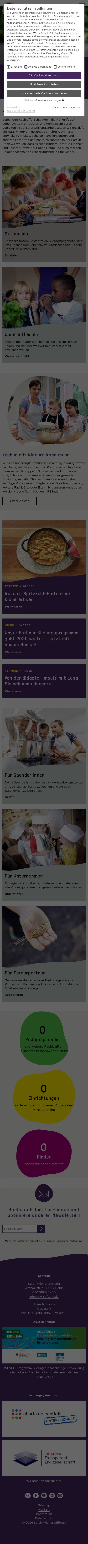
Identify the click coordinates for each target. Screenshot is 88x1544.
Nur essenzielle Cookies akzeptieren (44, 93)
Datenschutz (60, 107)
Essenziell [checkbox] (16, 66)
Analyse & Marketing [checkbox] (39, 66)
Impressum (75, 107)
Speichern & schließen (44, 84)
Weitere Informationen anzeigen (44, 100)
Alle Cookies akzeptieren (44, 75)
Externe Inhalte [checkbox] (66, 66)
